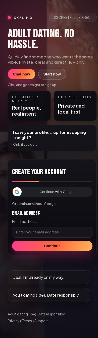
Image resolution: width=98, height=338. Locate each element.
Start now (52, 74)
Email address (24, 221)
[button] (52, 192)
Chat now (21, 74)
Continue (52, 246)
